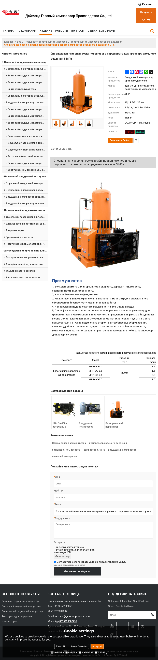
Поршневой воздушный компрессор (46, 41)
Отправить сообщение (77, 571)
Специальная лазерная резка (69, 443)
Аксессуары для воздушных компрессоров (17, 619)
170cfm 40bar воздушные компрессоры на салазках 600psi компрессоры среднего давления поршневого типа (62, 425)
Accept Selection (79, 646)
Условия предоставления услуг (69, 565)
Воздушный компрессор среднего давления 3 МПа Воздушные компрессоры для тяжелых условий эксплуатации (89, 425)
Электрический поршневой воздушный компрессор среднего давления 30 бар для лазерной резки (114, 425)
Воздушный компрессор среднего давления (96, 41)
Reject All (60, 646)
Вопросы (77, 30)
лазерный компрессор (65, 456)
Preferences (86, 652)
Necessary (57, 652)
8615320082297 (68, 621)
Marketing (101, 652)
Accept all (97, 646)
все (19, 41)
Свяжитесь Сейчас (120, 140)
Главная (9, 30)
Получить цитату (146, 16)
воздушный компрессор (122, 449)
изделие (45, 30)
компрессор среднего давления (108, 443)
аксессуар (62, 556)
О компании (27, 30)
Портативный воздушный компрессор (22, 611)
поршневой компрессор (66, 449)
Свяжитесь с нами (101, 30)
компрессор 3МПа (94, 449)
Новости (61, 30)
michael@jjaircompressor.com (72, 616)
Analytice (71, 652)
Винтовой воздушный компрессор (20, 601)
